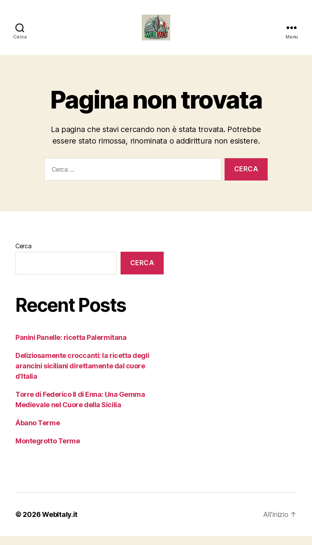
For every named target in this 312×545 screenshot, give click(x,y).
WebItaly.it (59, 523)
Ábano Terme (37, 432)
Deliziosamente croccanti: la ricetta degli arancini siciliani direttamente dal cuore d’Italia (82, 374)
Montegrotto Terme (47, 450)
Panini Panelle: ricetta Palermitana (70, 346)
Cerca (23, 255)
